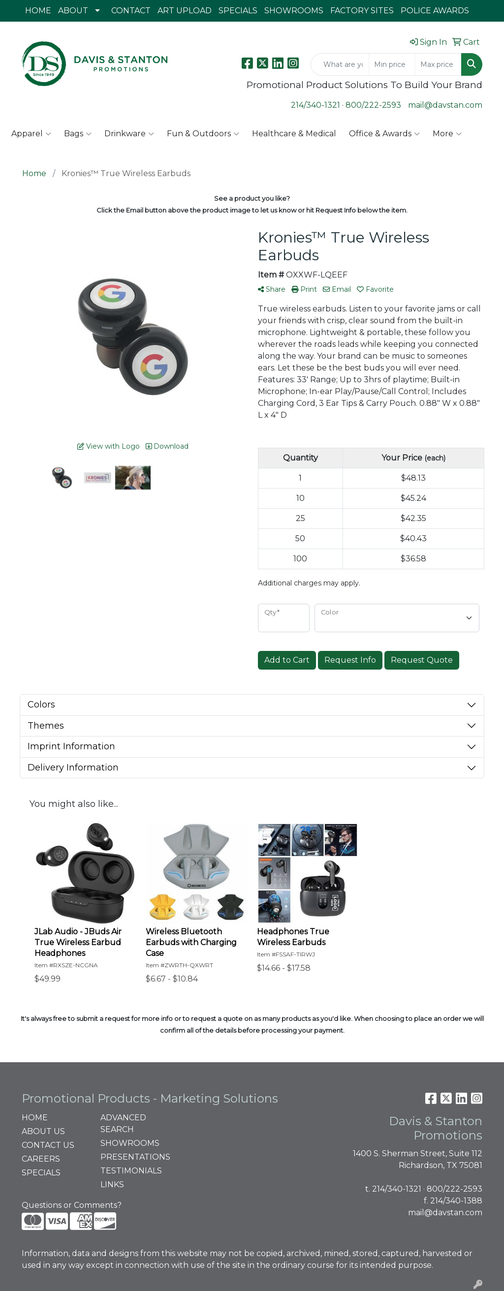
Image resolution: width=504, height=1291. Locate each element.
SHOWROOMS (293, 10)
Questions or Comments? (72, 1205)
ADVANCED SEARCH (123, 1123)
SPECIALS (238, 10)
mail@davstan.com (445, 105)
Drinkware (129, 134)
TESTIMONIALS (131, 1170)
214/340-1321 (315, 105)
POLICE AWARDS (435, 10)
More (447, 134)
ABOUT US (43, 1131)
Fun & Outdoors (203, 134)
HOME (38, 10)
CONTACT (131, 10)
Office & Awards (384, 134)
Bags (78, 134)
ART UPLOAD (185, 10)
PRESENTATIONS (133, 1157)
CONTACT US (48, 1145)
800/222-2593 (373, 105)
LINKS (112, 1184)
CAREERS (41, 1159)
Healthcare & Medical (294, 133)
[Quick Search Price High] (438, 64)
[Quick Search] (340, 64)
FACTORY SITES (362, 10)
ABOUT (73, 10)
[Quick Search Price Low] (392, 64)
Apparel (31, 134)
